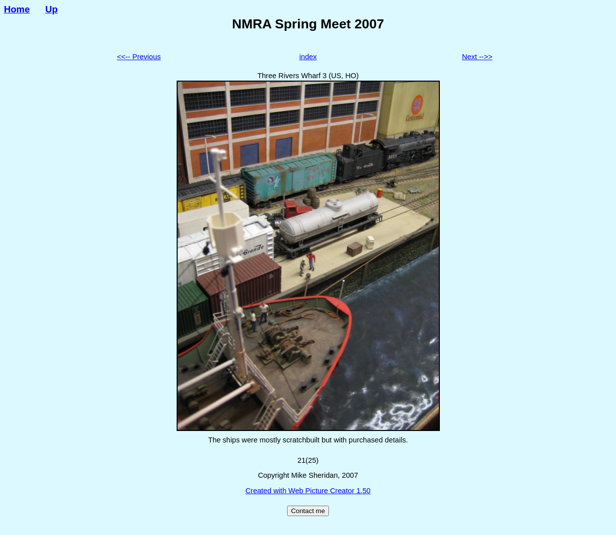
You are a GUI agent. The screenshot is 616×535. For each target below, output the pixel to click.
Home (17, 9)
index (307, 57)
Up (51, 9)
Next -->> (477, 57)
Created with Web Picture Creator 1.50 (307, 491)
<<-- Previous (139, 57)
